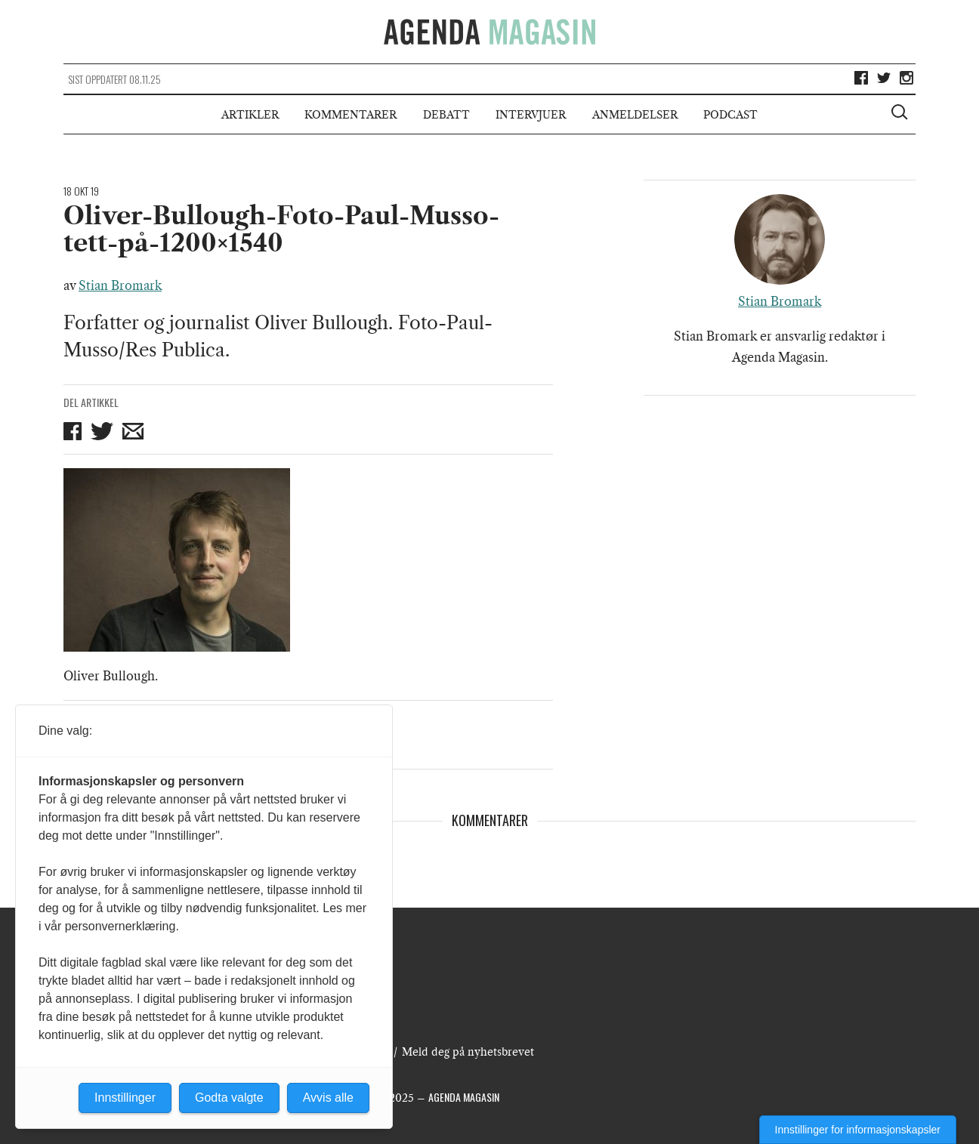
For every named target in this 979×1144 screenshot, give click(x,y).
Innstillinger (125, 1097)
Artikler (250, 115)
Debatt (446, 115)
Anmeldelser (635, 115)
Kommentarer (350, 115)
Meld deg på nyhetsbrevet (468, 1052)
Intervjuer (531, 115)
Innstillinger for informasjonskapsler (857, 1130)
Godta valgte (229, 1097)
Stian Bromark (120, 285)
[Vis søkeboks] (901, 114)
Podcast (730, 115)
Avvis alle (328, 1097)
